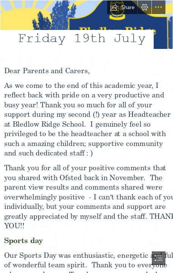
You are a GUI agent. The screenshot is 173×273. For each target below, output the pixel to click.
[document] (86, 136)
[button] (122, 7)
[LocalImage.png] (86, 30)
